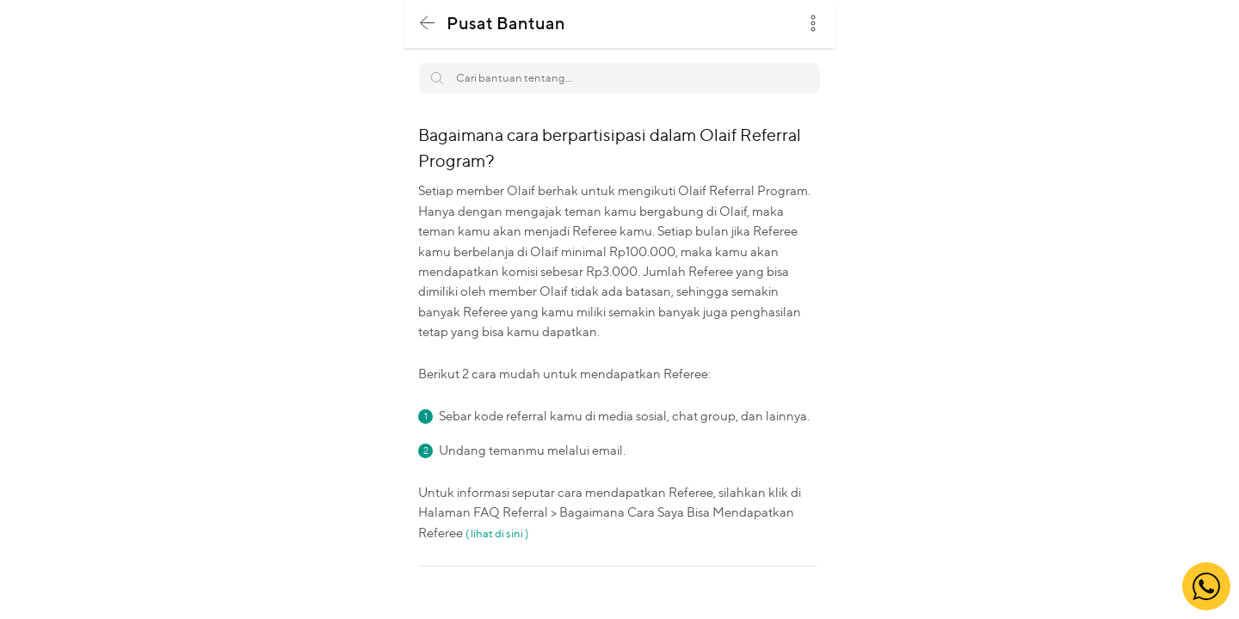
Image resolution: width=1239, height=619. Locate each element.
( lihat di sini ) (496, 533)
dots (813, 23)
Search (798, 71)
